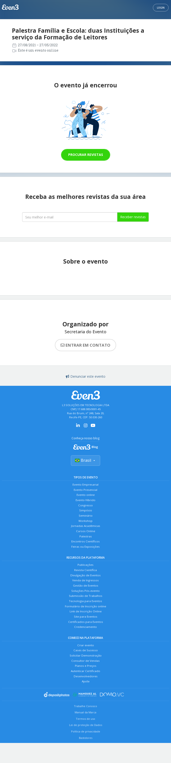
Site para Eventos (85, 631)
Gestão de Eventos (85, 596)
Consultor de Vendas (85, 678)
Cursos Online (86, 537)
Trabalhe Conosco (85, 726)
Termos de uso (85, 739)
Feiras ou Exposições (85, 555)
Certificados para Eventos (86, 637)
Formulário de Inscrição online (85, 619)
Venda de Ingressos (85, 591)
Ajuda (86, 701)
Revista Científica (85, 579)
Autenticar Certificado (85, 690)
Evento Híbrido (85, 503)
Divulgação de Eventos (85, 585)
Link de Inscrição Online (85, 625)
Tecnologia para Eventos (85, 614)
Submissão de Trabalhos (85, 608)
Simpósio (85, 515)
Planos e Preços (85, 684)
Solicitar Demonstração (85, 673)
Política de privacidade (85, 751)
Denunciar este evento (85, 376)
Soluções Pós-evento (86, 602)
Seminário (85, 520)
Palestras (85, 543)
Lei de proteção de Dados (85, 745)
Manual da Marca (85, 732)
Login (161, 7)
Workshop (85, 526)
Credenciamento (86, 642)
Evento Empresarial (85, 486)
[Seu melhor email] (70, 217)
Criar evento (85, 661)
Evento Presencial (85, 492)
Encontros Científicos (85, 549)
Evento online (85, 497)
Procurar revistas (85, 154)
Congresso (85, 509)
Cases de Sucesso (85, 667)
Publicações (85, 574)
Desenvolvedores (85, 696)
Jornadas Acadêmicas (85, 532)
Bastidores (85, 758)
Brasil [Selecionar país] (85, 461)
